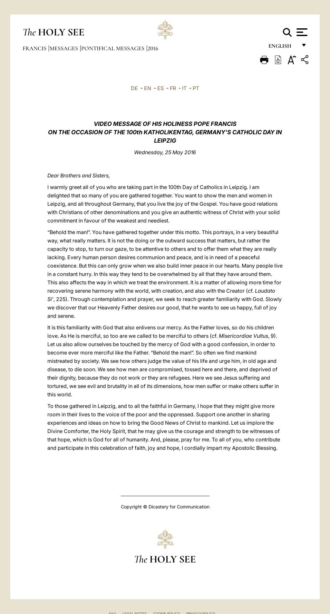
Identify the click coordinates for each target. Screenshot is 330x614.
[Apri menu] (301, 32)
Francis (35, 48)
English (283, 47)
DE (134, 88)
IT (184, 88)
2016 (153, 48)
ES (160, 88)
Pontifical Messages (113, 48)
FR (173, 88)
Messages (64, 48)
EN (147, 88)
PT (196, 88)
